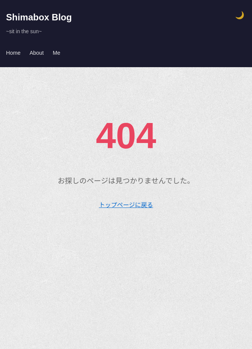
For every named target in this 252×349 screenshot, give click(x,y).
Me (56, 53)
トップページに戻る (126, 205)
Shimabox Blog (39, 17)
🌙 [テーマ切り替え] (239, 15)
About (36, 53)
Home (13, 53)
